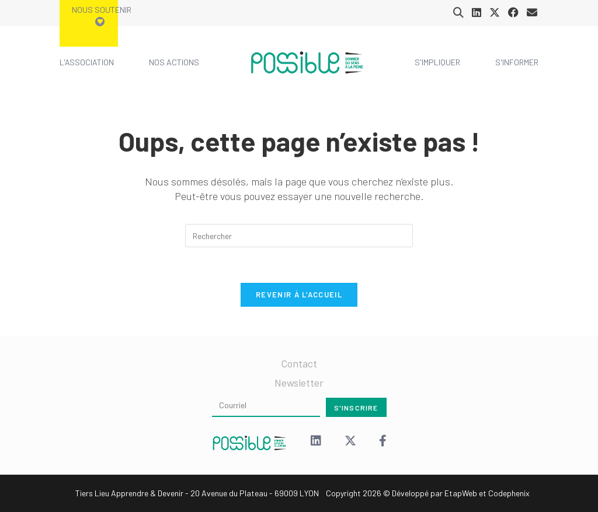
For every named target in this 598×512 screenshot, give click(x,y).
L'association (87, 62)
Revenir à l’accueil (299, 294)
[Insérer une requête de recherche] (299, 235)
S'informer (516, 62)
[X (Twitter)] (350, 442)
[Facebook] (383, 442)
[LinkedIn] (316, 442)
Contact (299, 363)
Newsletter (299, 382)
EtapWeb (460, 493)
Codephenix (509, 493)
